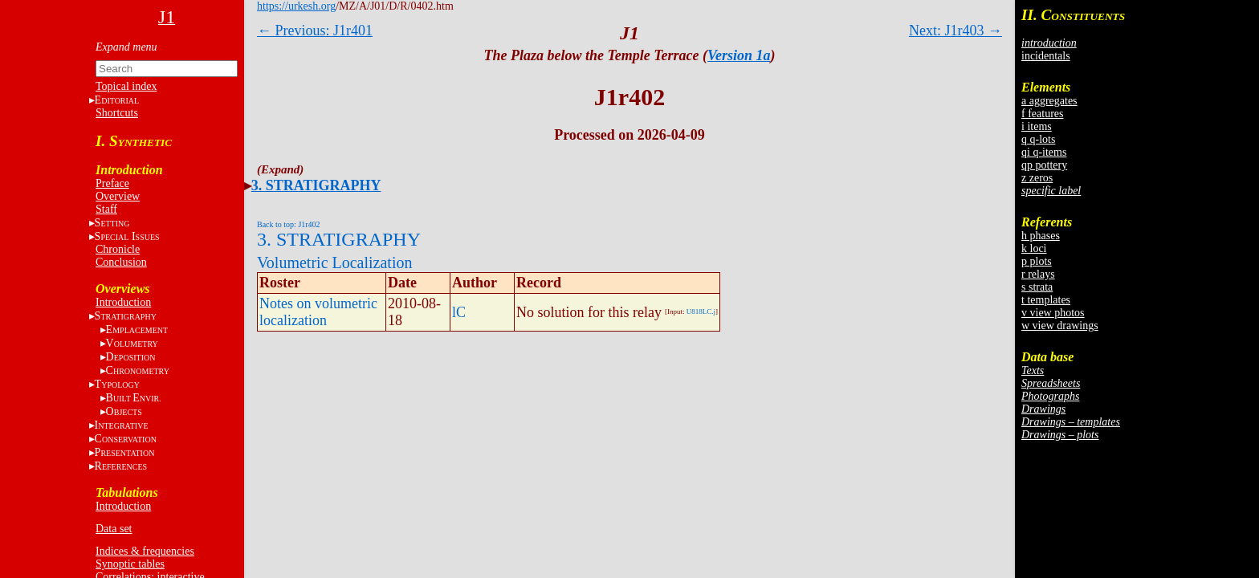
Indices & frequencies (145, 551)
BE (133, 398)
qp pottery (1044, 165)
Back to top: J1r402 (288, 224)
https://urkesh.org (296, 6)
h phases (1040, 236)
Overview (118, 196)
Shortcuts (117, 113)
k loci (1034, 248)
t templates (1045, 300)
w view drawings (1059, 326)
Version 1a (739, 55)
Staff (106, 209)
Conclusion (121, 262)
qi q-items (1043, 152)
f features (1042, 114)
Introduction (123, 302)
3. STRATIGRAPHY (316, 185)
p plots (1036, 261)
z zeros (1037, 178)
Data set (114, 529)
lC (459, 312)
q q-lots (1038, 139)
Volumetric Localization (334, 262)
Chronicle (118, 249)
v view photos (1053, 313)
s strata (1037, 287)
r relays (1038, 274)
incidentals (1045, 56)
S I (127, 236)
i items (1036, 126)
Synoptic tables (130, 564)
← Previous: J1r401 (315, 30)
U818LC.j (701, 311)
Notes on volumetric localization (318, 311)
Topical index (126, 86)
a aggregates (1049, 101)
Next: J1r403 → (955, 30)
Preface (112, 183)
